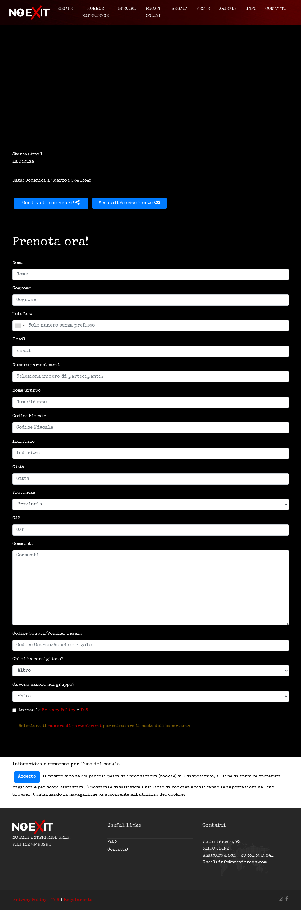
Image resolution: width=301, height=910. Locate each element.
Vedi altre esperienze (129, 203)
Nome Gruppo (26, 390)
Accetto (27, 777)
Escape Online (154, 12)
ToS (84, 710)
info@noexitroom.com (242, 862)
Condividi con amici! (51, 203)
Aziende (228, 9)
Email (19, 339)
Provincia (23, 493)
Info (251, 9)
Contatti (275, 9)
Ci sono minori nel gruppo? (43, 684)
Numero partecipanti (36, 365)
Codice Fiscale (29, 416)
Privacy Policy (58, 710)
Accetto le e (53, 710)
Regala (179, 9)
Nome (17, 263)
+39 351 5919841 (256, 855)
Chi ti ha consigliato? (37, 659)
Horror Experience (95, 12)
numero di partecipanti (75, 726)
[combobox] (19, 325)
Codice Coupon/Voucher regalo (47, 633)
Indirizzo (23, 441)
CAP (16, 518)
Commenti (22, 544)
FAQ (111, 842)
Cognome (21, 288)
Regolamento (78, 900)
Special (127, 9)
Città (18, 467)
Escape (65, 9)
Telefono (22, 314)
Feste (203, 9)
